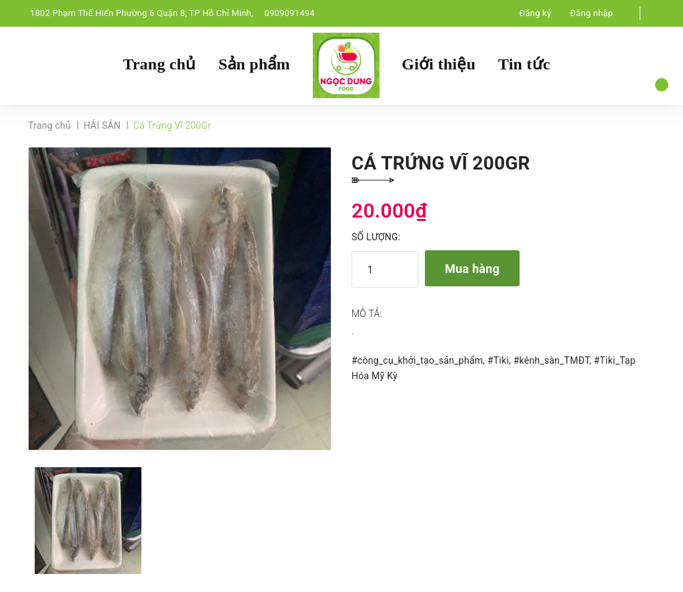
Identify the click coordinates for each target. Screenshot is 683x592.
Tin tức (524, 64)
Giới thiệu (439, 64)
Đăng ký (536, 13)
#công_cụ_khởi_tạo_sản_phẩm (417, 361)
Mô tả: (367, 315)
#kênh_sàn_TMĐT (552, 361)
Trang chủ (159, 64)
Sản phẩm (253, 64)
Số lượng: (376, 238)
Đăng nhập (591, 13)
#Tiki (498, 361)
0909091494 (289, 13)
